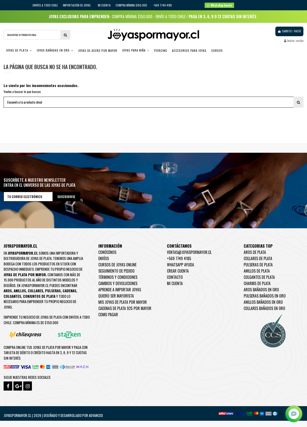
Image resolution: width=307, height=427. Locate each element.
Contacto (175, 277)
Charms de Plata (257, 283)
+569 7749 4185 (179, 258)
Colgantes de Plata (259, 277)
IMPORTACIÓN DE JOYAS (77, 5)
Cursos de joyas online (117, 265)
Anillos (20, 290)
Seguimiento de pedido (116, 271)
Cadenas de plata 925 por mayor (124, 308)
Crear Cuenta (178, 271)
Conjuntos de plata (39, 296)
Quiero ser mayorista (116, 296)
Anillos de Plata (257, 271)
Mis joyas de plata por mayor (122, 302)
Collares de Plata (258, 258)
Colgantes (12, 296)
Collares (35, 290)
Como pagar (108, 314)
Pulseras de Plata (258, 265)
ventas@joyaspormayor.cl (189, 252)
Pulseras (53, 290)
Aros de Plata (255, 252)
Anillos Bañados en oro (263, 302)
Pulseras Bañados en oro (265, 296)
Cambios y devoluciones (117, 283)
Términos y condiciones (117, 277)
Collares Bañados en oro (264, 308)
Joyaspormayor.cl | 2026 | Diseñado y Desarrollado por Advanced (53, 415)
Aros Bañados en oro (261, 289)
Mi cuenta (104, 5)
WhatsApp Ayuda (180, 265)
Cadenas (69, 290)
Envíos (103, 258)
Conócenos (107, 252)
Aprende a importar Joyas (119, 289)
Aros (8, 290)
